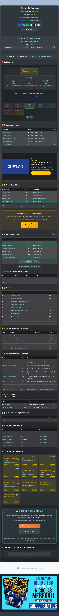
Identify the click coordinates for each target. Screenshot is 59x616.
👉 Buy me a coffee (29, 530)
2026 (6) (29, 263)
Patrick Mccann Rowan (7, 383)
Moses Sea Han (15, 321)
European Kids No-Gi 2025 (8, 140)
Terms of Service (25, 572)
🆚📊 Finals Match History (11, 186)
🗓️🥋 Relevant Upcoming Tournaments (16, 414)
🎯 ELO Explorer (8, 63)
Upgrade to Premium (29, 226)
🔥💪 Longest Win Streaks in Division (15, 330)
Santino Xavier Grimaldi (17, 324)
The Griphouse (28, 15)
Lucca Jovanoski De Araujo (8, 259)
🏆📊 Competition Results (11, 126)
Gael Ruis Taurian (15, 297)
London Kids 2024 (6, 146)
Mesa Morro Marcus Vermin (8, 246)
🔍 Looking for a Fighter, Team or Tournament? (19, 551)
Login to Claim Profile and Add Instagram (29, 11)
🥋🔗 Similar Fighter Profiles (12, 427)
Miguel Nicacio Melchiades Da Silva (20, 303)
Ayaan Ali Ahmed (6, 193)
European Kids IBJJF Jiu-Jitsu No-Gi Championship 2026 (16, 421)
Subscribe (29, 30)
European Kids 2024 (7, 143)
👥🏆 (9, 398)
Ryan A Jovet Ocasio (16, 315)
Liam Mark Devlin (6, 406)
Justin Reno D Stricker (16, 300)
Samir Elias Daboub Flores (17, 306)
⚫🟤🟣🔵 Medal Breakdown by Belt (15, 273)
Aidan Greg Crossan (7, 441)
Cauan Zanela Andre (16, 309)
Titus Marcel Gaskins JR (16, 346)
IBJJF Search (29, 2)
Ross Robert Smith (7, 434)
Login (36, 2)
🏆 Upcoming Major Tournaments (14, 453)
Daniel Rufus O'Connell (7, 409)
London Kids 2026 (6, 137)
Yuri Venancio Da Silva (7, 362)
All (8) (22, 263)
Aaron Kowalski (14, 340)
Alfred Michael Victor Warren (9, 367)
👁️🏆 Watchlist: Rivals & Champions (15, 355)
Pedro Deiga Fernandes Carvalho (19, 312)
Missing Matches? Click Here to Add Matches (29, 268)
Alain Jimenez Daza (7, 203)
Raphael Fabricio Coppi (8, 444)
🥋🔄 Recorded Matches (11, 236)
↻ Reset (29, 119)
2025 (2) (36, 263)
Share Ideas (29, 535)
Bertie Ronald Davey (7, 256)
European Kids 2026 (7, 133)
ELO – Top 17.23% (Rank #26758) (29, 21)
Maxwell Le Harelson (15, 343)
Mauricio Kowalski (15, 318)
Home (22, 2)
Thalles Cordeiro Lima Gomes (9, 249)
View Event (16, 466)
